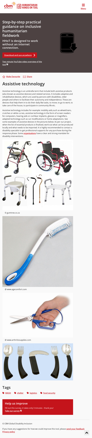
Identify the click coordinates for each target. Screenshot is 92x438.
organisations (29, 133)
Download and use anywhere (20, 55)
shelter (18, 393)
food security (47, 393)
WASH (6, 393)
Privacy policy (8, 431)
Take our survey (12, 411)
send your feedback (75, 429)
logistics (32, 393)
